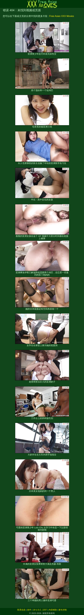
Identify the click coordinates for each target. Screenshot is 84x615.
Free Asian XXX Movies (61, 16)
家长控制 (62, 610)
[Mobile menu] (2, 4)
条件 (29, 610)
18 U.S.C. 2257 (40, 610)
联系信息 (21, 610)
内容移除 (53, 610)
